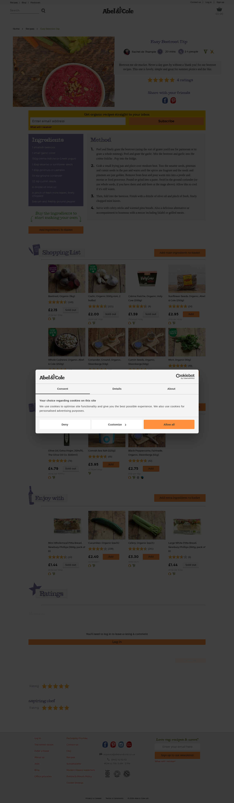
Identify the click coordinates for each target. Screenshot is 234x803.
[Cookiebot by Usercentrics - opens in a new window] (178, 376)
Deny (65, 424)
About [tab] (171, 388)
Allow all (169, 424)
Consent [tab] (62, 388)
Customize (117, 424)
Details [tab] (117, 388)
